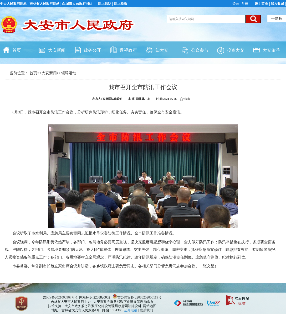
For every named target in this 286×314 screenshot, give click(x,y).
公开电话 (131, 310)
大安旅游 (266, 49)
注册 (245, 3)
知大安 (156, 49)
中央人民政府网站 (13, 3)
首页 (11, 49)
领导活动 (68, 73)
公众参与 (194, 49)
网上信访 (104, 3)
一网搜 (276, 18)
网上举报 (120, 3)
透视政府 (123, 49)
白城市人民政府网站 (77, 3)
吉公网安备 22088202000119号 (136, 297)
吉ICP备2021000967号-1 (60, 297)
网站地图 (149, 306)
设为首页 (261, 3)
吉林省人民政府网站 (45, 3)
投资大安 (230, 49)
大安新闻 (51, 49)
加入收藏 (277, 3)
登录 (236, 3)
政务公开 (87, 49)
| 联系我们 (145, 310)
